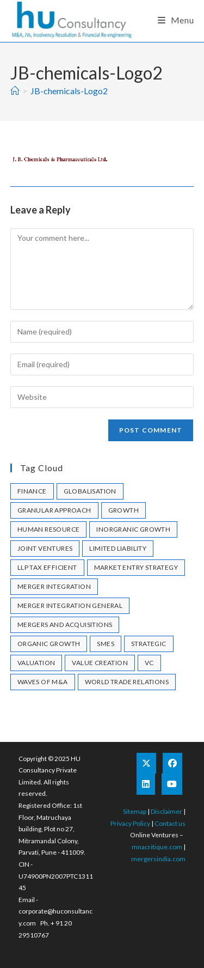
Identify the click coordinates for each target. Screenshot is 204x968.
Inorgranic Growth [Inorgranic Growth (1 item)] (133, 529)
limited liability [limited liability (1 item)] (117, 548)
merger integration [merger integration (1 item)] (54, 586)
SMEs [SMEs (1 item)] (105, 644)
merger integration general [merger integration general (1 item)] (69, 605)
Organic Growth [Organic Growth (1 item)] (49, 644)
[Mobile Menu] (176, 20)
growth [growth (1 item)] (123, 510)
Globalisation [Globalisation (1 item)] (90, 491)
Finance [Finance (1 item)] (32, 491)
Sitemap (134, 811)
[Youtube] (172, 784)
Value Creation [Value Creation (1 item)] (100, 663)
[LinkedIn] (146, 784)
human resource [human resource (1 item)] (48, 529)
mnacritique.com (157, 847)
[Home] (14, 91)
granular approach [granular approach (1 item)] (54, 510)
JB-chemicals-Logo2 (69, 91)
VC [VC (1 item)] (149, 663)
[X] (146, 763)
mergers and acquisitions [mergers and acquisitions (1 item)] (65, 624)
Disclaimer (166, 811)
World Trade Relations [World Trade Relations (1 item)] (127, 682)
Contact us (170, 823)
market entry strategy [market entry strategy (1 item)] (136, 567)
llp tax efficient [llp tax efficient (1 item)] (47, 567)
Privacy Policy (130, 823)
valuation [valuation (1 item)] (36, 663)
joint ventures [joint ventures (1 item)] (45, 548)
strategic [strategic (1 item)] (148, 644)
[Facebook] (172, 763)
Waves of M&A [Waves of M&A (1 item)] (42, 682)
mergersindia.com (158, 859)
